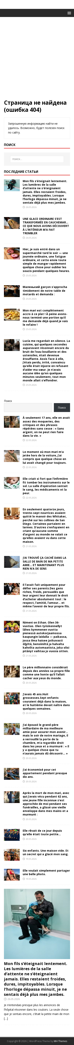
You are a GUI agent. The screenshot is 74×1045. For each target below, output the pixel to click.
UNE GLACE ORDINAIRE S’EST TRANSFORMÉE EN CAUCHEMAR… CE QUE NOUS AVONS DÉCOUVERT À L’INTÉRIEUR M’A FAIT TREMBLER (46, 226)
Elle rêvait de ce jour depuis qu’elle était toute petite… (42, 832)
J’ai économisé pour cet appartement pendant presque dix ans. (45, 773)
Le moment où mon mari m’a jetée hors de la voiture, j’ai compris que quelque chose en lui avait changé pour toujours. (45, 457)
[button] (68, 13)
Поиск (8, 401)
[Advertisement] (37, 60)
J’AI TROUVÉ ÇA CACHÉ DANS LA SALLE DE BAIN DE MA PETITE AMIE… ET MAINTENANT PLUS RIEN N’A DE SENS (44, 563)
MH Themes (60, 1041)
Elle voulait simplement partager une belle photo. (46, 872)
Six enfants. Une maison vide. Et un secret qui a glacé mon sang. (45, 852)
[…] (6, 1018)
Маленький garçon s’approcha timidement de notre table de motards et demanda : (45, 290)
